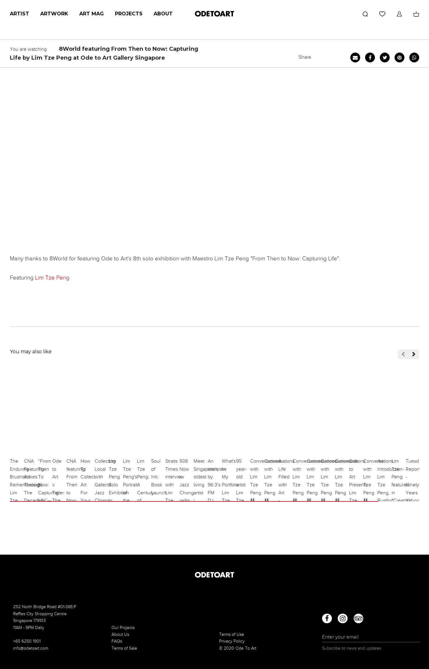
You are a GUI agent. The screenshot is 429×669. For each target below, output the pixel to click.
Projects (129, 14)
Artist (19, 14)
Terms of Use (231, 634)
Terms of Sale (124, 648)
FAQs (117, 641)
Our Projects (123, 627)
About (163, 14)
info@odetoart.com (30, 648)
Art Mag (91, 14)
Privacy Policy (232, 641)
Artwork (54, 14)
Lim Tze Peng (52, 277)
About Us (120, 634)
